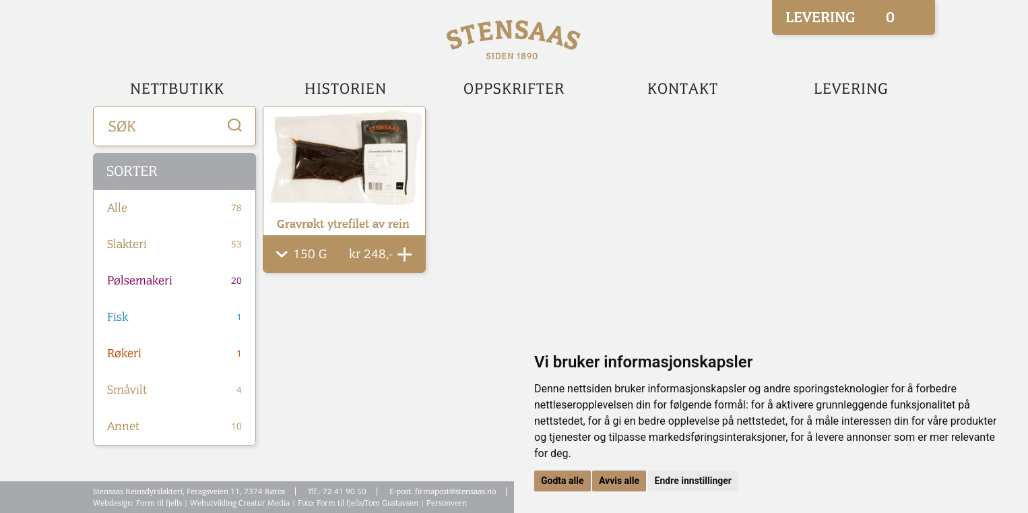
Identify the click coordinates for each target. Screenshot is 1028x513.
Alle (174, 208)
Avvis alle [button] (619, 480)
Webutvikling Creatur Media (240, 503)
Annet (174, 427)
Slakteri (174, 245)
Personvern (446, 503)
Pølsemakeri (174, 281)
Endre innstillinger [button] (693, 480)
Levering (851, 89)
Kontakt (682, 89)
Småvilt (174, 390)
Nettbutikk (177, 89)
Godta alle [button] (562, 480)
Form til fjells (159, 503)
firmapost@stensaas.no (455, 491)
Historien (345, 89)
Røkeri (174, 354)
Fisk (174, 317)
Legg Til (404, 254)
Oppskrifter (514, 89)
